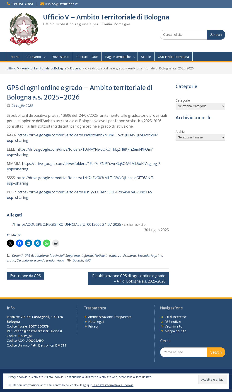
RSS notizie (173, 321)
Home (14, 57)
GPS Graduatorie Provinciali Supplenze (52, 255)
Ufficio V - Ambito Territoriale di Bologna (36, 68)
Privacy (93, 326)
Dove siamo (60, 57)
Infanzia (87, 255)
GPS (88, 260)
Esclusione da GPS (25, 275)
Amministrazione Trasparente (110, 317)
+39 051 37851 (22, 4)
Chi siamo (34, 57)
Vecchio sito (173, 326)
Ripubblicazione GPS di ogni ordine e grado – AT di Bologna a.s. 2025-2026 (128, 278)
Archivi (180, 131)
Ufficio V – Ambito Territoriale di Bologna (106, 17)
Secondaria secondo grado (36, 260)
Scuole (146, 57)
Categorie (183, 100)
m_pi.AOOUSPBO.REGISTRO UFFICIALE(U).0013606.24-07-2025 (69, 224)
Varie (60, 260)
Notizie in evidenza (108, 255)
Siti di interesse (176, 317)
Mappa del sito (175, 331)
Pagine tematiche (118, 57)
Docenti (76, 68)
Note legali (96, 321)
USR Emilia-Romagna (173, 57)
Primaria (129, 255)
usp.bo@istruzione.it (61, 4)
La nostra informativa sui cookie (112, 385)
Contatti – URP (87, 57)
